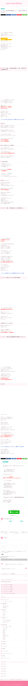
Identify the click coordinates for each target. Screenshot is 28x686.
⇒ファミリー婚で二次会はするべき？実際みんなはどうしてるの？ (13, 119)
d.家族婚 (14, 648)
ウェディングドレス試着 (15, 626)
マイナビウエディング (15, 621)
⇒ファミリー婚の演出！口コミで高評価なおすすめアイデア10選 (12, 273)
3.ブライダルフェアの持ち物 (8, 589)
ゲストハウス (15, 611)
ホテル (15, 612)
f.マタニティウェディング (14, 653)
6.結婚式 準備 (14, 624)
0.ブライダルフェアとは (6, 581)
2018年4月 (4, 666)
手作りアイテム (15, 605)
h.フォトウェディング (14, 658)
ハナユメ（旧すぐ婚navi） (15, 620)
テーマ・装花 (15, 627)
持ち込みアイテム (15, 606)
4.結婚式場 (14, 609)
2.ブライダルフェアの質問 (7, 586)
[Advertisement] (14, 24)
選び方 (15, 615)
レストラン (15, 613)
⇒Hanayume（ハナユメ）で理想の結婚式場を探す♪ (13, 497)
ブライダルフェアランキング (15, 601)
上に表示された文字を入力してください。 (8, 556)
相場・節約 (15, 607)
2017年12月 (4, 676)
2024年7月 (4, 664)
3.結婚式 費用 (14, 603)
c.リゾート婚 (14, 646)
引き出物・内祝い (15, 635)
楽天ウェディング (15, 622)
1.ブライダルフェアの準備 (7, 584)
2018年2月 (4, 671)
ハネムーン (15, 628)
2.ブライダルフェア (14, 599)
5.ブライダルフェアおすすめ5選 (8, 593)
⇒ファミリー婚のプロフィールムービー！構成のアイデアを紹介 (12, 446)
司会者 (15, 632)
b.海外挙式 (14, 643)
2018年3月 (4, 668)
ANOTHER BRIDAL (14, 3)
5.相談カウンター (14, 617)
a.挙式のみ (14, 641)
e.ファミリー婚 (2, 8)
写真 (15, 631)
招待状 (15, 636)
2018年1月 (4, 673)
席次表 (15, 634)
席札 (15, 633)
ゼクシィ (15, 619)
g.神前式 (14, 655)
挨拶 (15, 638)
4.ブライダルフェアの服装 (7, 591)
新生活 (15, 639)
